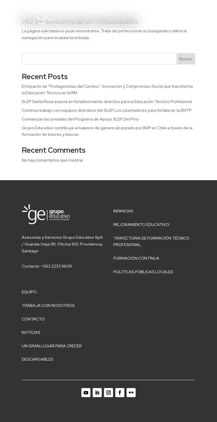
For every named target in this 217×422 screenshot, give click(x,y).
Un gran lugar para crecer (52, 345)
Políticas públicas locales (143, 271)
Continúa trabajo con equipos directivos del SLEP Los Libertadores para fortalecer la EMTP (107, 110)
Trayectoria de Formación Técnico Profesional (151, 241)
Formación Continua (136, 258)
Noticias (31, 332)
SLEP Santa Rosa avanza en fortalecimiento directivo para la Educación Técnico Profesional (107, 101)
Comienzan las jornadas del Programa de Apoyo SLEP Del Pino (80, 119)
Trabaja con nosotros (48, 305)
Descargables (37, 359)
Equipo (29, 291)
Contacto (33, 319)
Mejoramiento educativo (141, 224)
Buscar (185, 58)
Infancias (123, 211)
